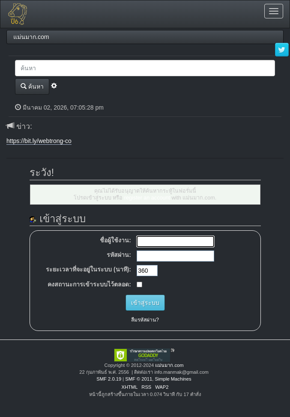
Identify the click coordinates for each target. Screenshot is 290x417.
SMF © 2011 (138, 378)
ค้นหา (32, 86)
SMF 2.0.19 (108, 378)
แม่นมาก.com (169, 365)
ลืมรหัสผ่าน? (145, 320)
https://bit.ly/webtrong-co (39, 140)
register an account (147, 198)
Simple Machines (173, 378)
